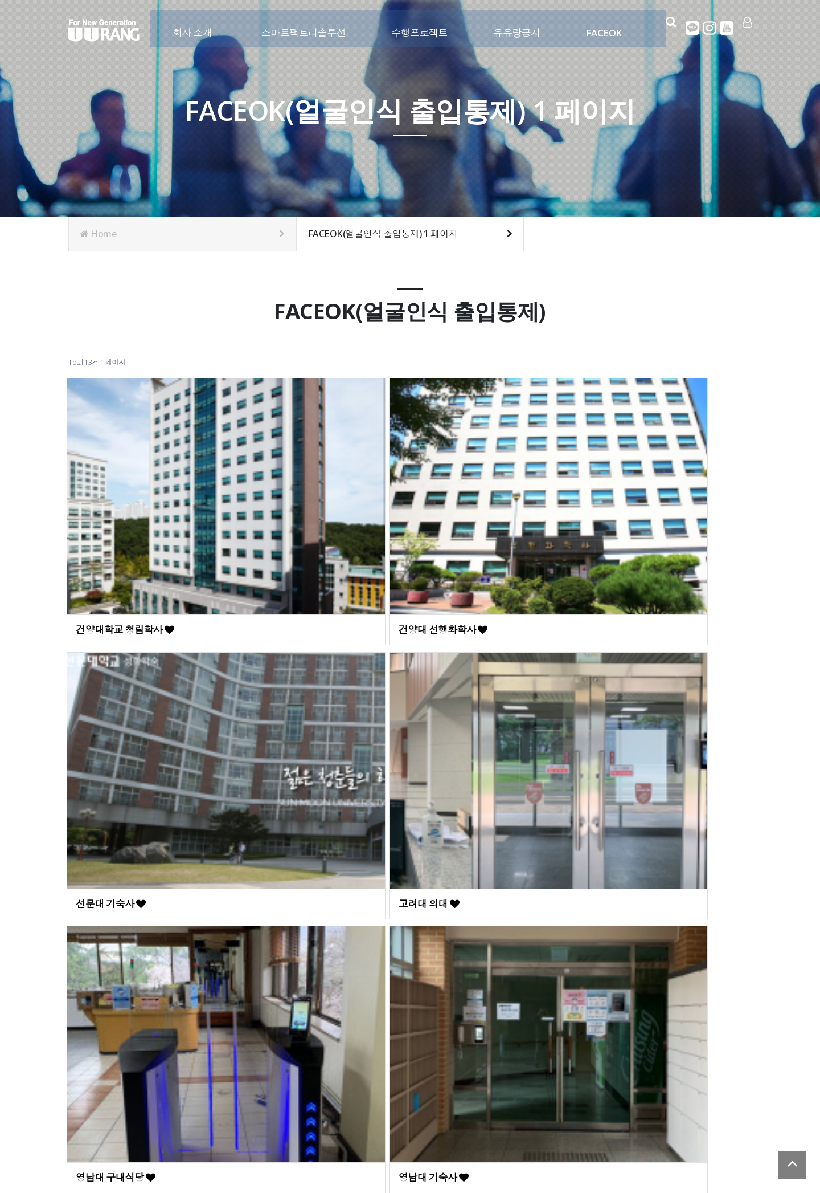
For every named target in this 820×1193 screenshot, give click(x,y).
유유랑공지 (514, 27)
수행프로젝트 (417, 27)
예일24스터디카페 (121, 836)
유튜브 (727, 28)
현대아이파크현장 (120, 996)
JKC (607, 836)
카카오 (693, 28)
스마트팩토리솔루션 (301, 27)
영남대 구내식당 (116, 676)
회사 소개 (190, 27)
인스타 (710, 28)
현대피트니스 (455, 836)
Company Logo (104, 30)
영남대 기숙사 (283, 676)
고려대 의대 (624, 517)
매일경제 (273, 836)
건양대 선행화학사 (293, 517)
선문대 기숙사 (456, 517)
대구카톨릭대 (455, 676)
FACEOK (601, 27)
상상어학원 (622, 676)
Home (182, 234)
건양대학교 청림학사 (125, 517)
